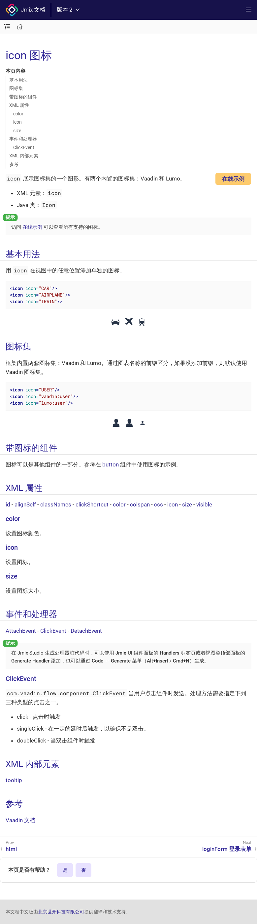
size (17, 130)
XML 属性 (19, 105)
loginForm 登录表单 (226, 849)
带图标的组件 (23, 97)
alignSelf (25, 504)
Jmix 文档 (25, 10)
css (158, 504)
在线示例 (233, 179)
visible (204, 504)
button (110, 464)
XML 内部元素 (23, 155)
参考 (13, 164)
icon (17, 122)
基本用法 (18, 80)
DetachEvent (86, 630)
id (8, 504)
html (11, 849)
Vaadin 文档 (20, 820)
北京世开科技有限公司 (61, 911)
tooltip (14, 780)
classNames (55, 504)
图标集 (16, 88)
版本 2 (68, 10)
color (18, 113)
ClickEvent (23, 147)
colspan (140, 504)
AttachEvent (21, 630)
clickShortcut (92, 504)
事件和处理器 (23, 138)
